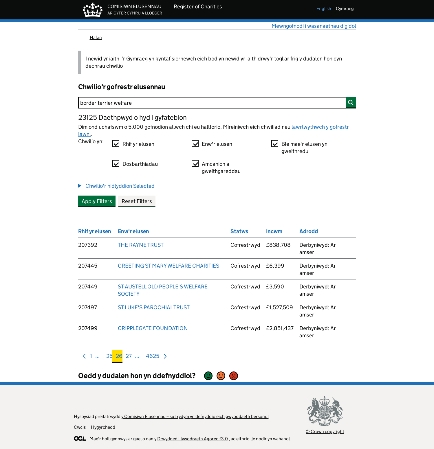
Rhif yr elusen (138, 144)
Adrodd (308, 231)
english (323, 8)
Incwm (274, 231)
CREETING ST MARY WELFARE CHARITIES (168, 265)
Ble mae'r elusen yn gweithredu (304, 147)
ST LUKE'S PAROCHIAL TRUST (154, 307)
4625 (152, 357)
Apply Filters (97, 201)
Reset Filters (137, 201)
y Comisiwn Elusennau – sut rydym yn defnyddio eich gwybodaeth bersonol (195, 416)
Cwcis (80, 427)
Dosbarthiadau (140, 164)
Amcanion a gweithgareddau (221, 167)
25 (109, 357)
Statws (239, 231)
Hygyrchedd (103, 427)
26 (119, 357)
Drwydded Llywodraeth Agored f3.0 (192, 438)
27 (129, 357)
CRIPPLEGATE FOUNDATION (153, 328)
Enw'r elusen (217, 144)
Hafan (96, 37)
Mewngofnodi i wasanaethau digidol (314, 26)
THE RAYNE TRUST (141, 245)
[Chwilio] (217, 102)
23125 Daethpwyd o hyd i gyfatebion (132, 117)
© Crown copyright (325, 431)
